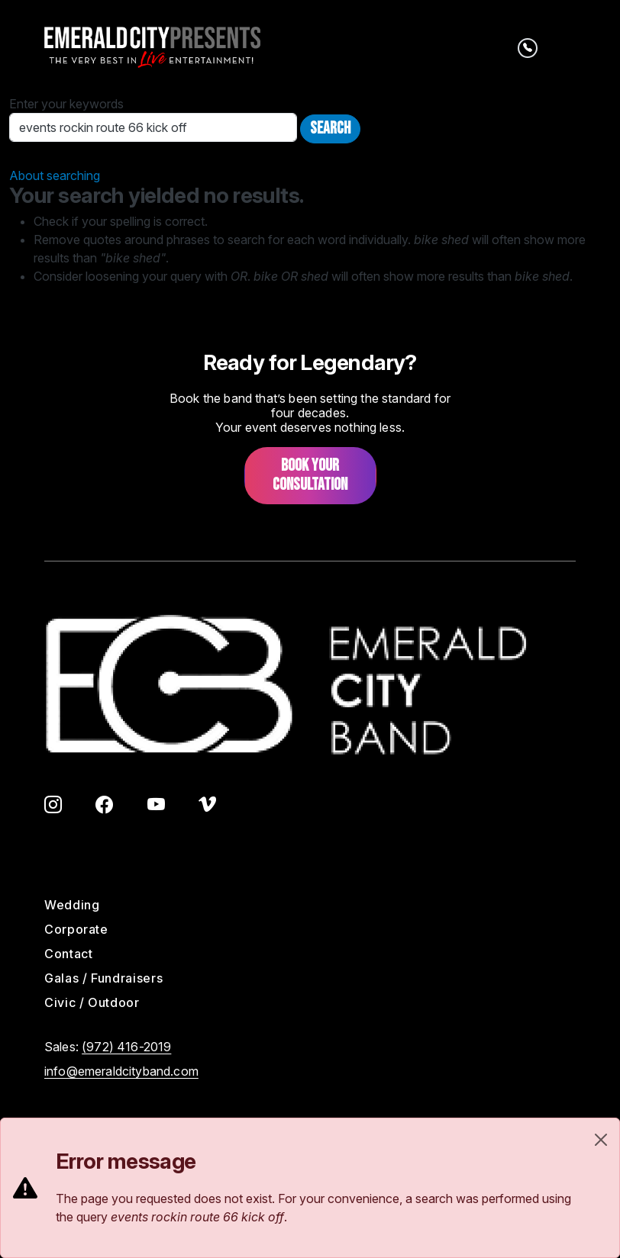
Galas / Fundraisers (103, 978)
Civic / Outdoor (92, 1002)
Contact (68, 953)
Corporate (76, 929)
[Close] (601, 1139)
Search (330, 128)
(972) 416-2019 (126, 1046)
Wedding (71, 904)
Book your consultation (310, 474)
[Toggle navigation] (564, 47)
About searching (54, 175)
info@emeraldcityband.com (121, 1071)
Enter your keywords (66, 103)
